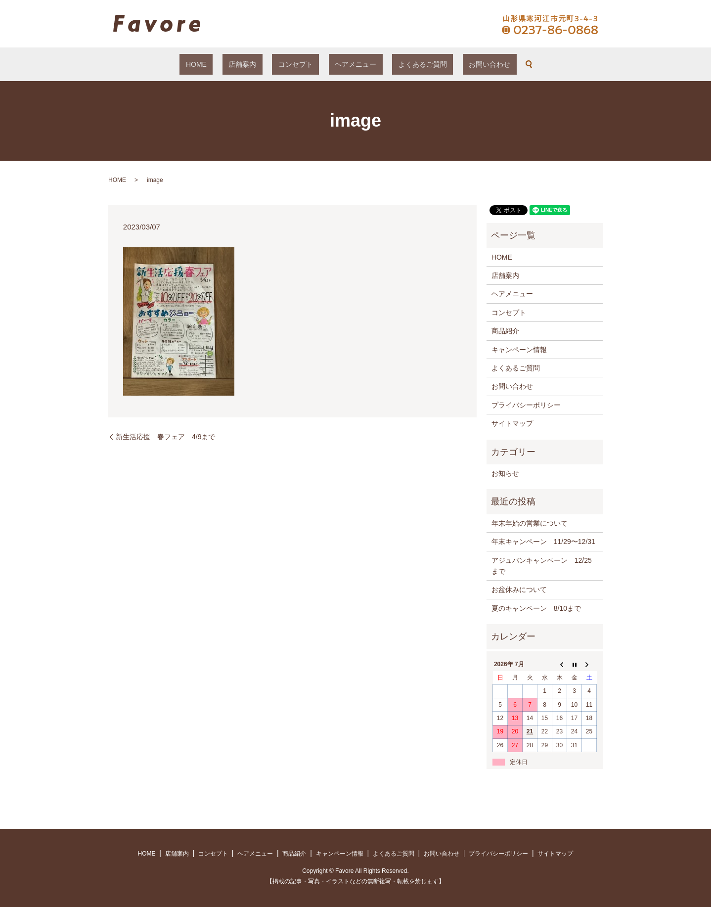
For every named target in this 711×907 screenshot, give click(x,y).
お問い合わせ (459, 64)
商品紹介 (505, 331)
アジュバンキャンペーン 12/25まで (541, 565)
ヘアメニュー (349, 64)
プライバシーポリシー (526, 405)
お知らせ (505, 473)
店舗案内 (261, 64)
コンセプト (301, 64)
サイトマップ (512, 423)
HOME (227, 64)
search (492, 64)
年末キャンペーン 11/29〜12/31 (543, 541)
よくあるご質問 (404, 64)
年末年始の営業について (529, 523)
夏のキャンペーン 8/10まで (536, 608)
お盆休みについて (519, 589)
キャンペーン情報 (519, 350)
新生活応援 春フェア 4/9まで (165, 437)
